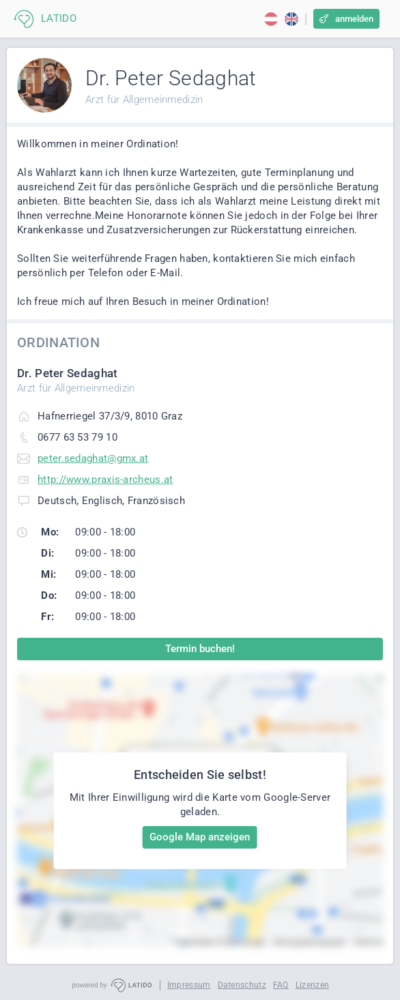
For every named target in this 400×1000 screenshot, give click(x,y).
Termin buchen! (200, 649)
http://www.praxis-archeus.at (105, 479)
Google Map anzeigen (199, 836)
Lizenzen (312, 985)
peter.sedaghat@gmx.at (93, 458)
